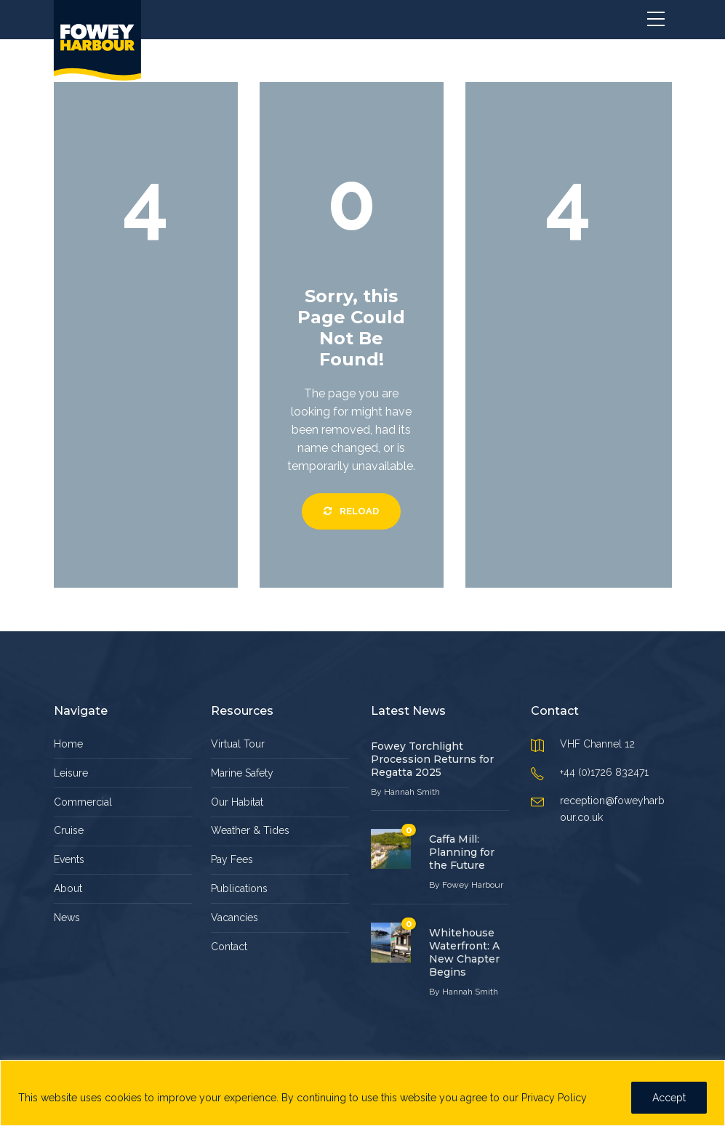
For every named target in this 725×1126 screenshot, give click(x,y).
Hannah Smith (412, 792)
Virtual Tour (238, 744)
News (67, 917)
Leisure (71, 773)
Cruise (69, 830)
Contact (229, 946)
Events (69, 859)
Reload (351, 511)
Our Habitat (237, 802)
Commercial (83, 802)
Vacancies (234, 917)
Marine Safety (242, 773)
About (68, 888)
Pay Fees (232, 859)
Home (68, 744)
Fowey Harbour (472, 885)
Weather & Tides (250, 830)
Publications (239, 888)
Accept (669, 1097)
